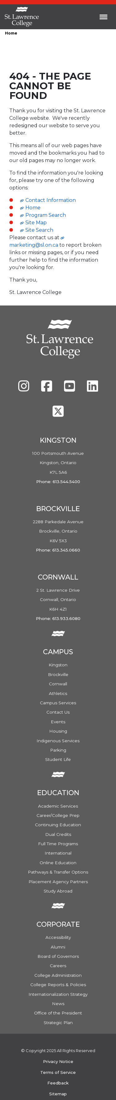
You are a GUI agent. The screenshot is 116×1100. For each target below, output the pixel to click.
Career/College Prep (58, 815)
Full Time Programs (58, 843)
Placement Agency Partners (58, 881)
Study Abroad (58, 890)
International (58, 853)
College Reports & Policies (58, 984)
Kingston (58, 664)
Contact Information (50, 200)
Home (11, 33)
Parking (58, 750)
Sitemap (58, 1093)
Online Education (58, 862)
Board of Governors (58, 956)
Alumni (58, 946)
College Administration (58, 975)
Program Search (45, 215)
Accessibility (58, 937)
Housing (58, 731)
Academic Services (58, 806)
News (58, 1003)
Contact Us (58, 712)
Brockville (58, 674)
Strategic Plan (58, 1022)
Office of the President (58, 1012)
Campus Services (58, 702)
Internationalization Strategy (58, 994)
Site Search (39, 230)
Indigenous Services (58, 740)
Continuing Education (58, 824)
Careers (58, 965)
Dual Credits (58, 834)
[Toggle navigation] (103, 17)
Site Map (36, 223)
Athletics (58, 693)
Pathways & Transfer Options (58, 871)
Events (58, 721)
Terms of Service (58, 1072)
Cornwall (58, 683)
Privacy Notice (58, 1061)
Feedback (58, 1082)
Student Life (58, 759)
